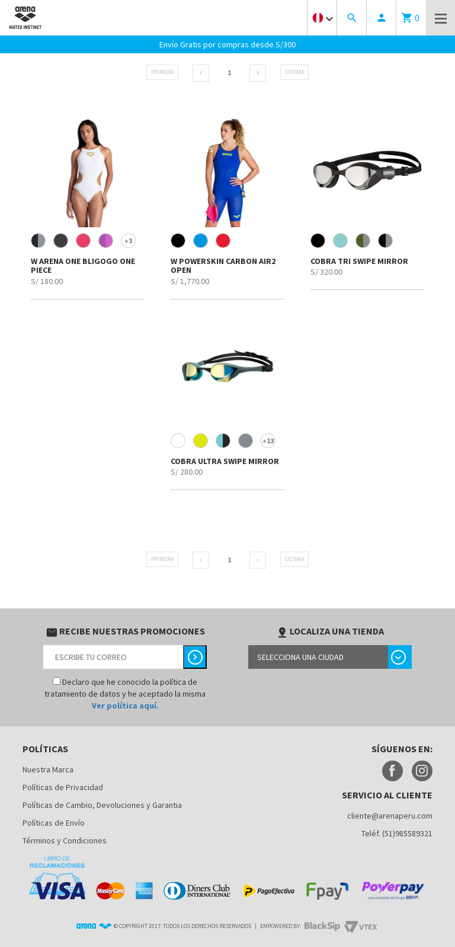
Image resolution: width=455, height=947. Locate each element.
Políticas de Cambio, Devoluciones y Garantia (102, 805)
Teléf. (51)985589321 (396, 833)
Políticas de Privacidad (63, 787)
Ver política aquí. (125, 705)
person (381, 18)
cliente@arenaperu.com (389, 815)
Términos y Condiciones (65, 840)
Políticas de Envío (54, 822)
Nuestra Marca (48, 769)
